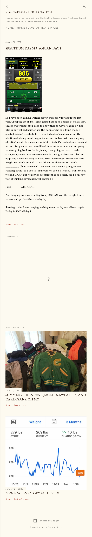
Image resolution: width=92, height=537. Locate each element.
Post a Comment (22, 499)
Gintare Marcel (55, 527)
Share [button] (8, 224)
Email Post (19, 224)
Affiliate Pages (47, 27)
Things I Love (25, 27)
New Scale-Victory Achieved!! (32, 493)
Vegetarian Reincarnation (28, 12)
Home (9, 27)
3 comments (20, 405)
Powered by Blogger (46, 521)
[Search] (84, 5)
